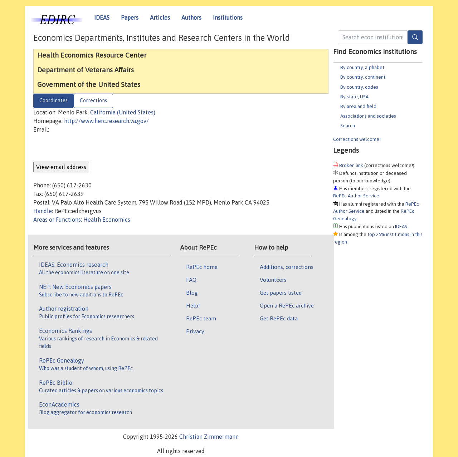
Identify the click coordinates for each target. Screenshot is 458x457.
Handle (42, 211)
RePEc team (201, 318)
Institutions (228, 17)
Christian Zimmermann (209, 436)
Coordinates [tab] (53, 100)
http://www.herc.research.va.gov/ (106, 121)
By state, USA (354, 96)
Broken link (351, 165)
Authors (191, 17)
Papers (129, 17)
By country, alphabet (362, 67)
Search (347, 125)
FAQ (191, 279)
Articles (160, 17)
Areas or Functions (57, 219)
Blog (192, 292)
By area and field (358, 106)
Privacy (195, 331)
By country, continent (362, 77)
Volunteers (273, 279)
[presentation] (87, 148)
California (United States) (122, 112)
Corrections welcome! (357, 139)
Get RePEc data (279, 318)
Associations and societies (368, 116)
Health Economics (106, 219)
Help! (193, 305)
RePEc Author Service (356, 195)
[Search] (415, 37)
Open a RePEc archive (287, 305)
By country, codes (359, 87)
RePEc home (202, 267)
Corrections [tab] (93, 100)
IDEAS (101, 17)
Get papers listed (281, 292)
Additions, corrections (286, 267)
